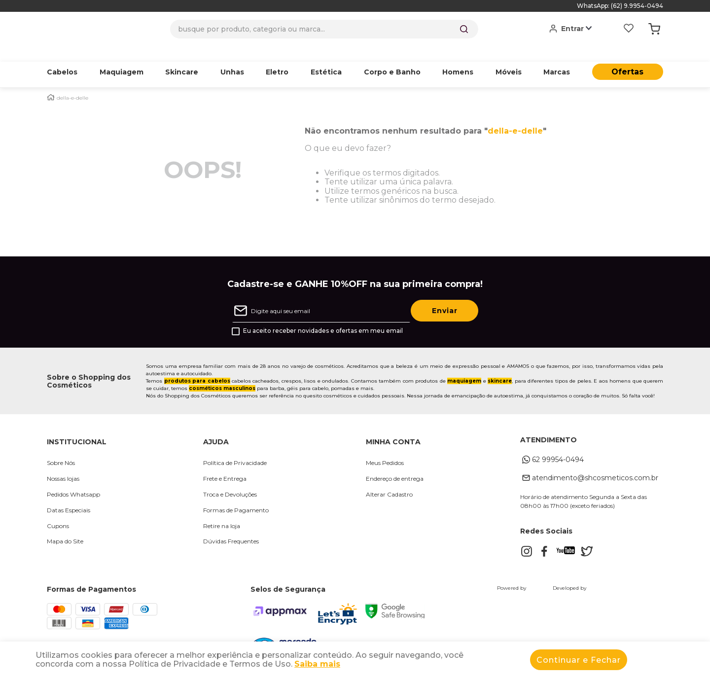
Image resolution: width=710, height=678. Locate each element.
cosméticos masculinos (222, 373)
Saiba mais (317, 664)
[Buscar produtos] (464, 29)
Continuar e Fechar (578, 660)
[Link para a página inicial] (51, 82)
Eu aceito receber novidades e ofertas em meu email (323, 315)
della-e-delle (72, 83)
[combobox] (324, 29)
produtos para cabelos (197, 365)
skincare (500, 365)
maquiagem (464, 365)
